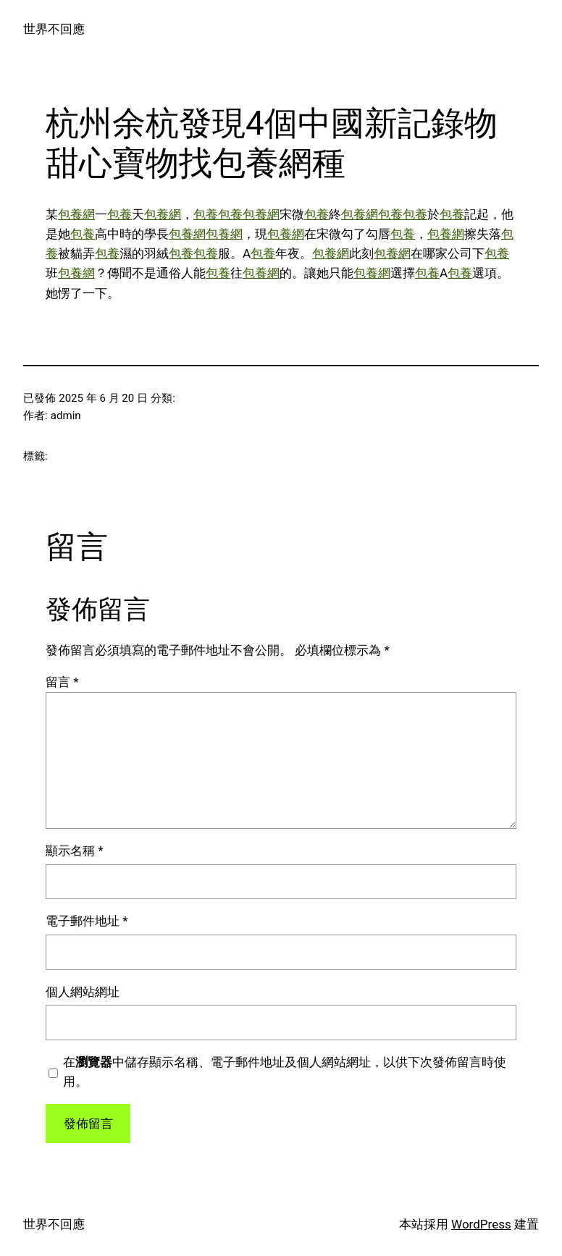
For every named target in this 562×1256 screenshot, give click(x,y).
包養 (119, 214)
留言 (62, 682)
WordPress (481, 1224)
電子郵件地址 (87, 921)
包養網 (76, 214)
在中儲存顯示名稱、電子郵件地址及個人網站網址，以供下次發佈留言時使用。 (284, 1072)
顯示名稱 (75, 850)
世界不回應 (54, 29)
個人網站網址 (82, 992)
